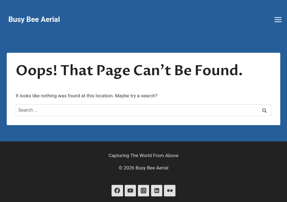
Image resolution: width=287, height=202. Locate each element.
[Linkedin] (157, 190)
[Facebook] (117, 190)
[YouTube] (130, 190)
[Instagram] (143, 190)
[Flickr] (169, 190)
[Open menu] (279, 19)
